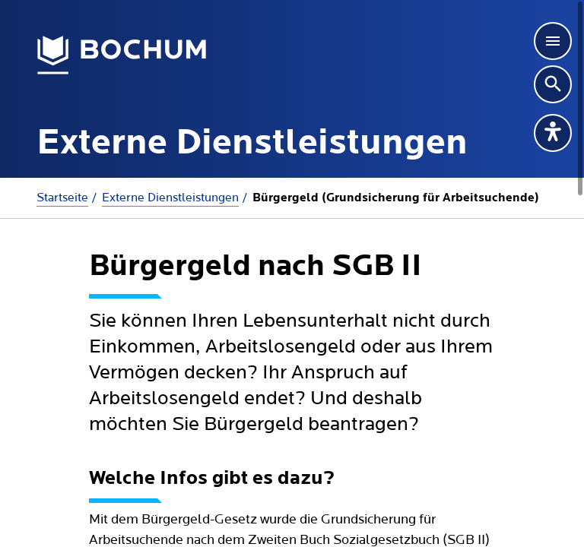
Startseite (62, 197)
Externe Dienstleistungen (170, 197)
